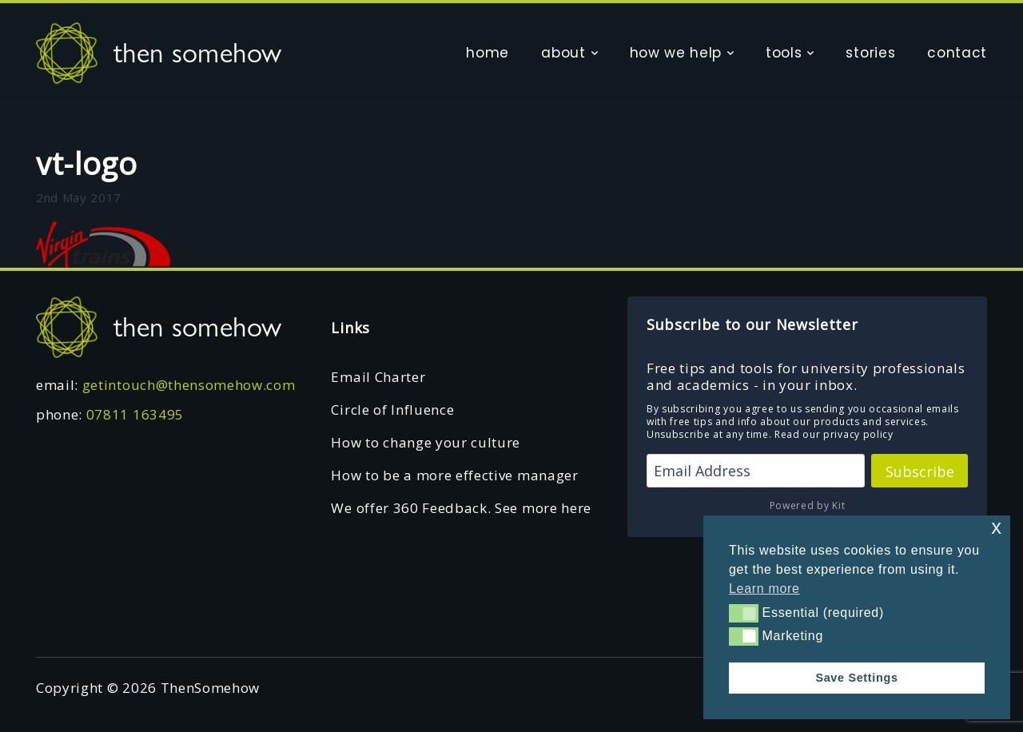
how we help (676, 52)
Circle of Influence (392, 409)
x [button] (996, 527)
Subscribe (920, 471)
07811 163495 (135, 414)
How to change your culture (425, 442)
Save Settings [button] (856, 677)
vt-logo (86, 163)
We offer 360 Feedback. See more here (461, 508)
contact (957, 52)
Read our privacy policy (834, 434)
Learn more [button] (764, 588)
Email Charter (378, 377)
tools (784, 52)
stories (870, 52)
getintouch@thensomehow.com (189, 385)
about (563, 52)
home (487, 52)
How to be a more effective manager (454, 475)
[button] (743, 613)
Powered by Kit (808, 505)
